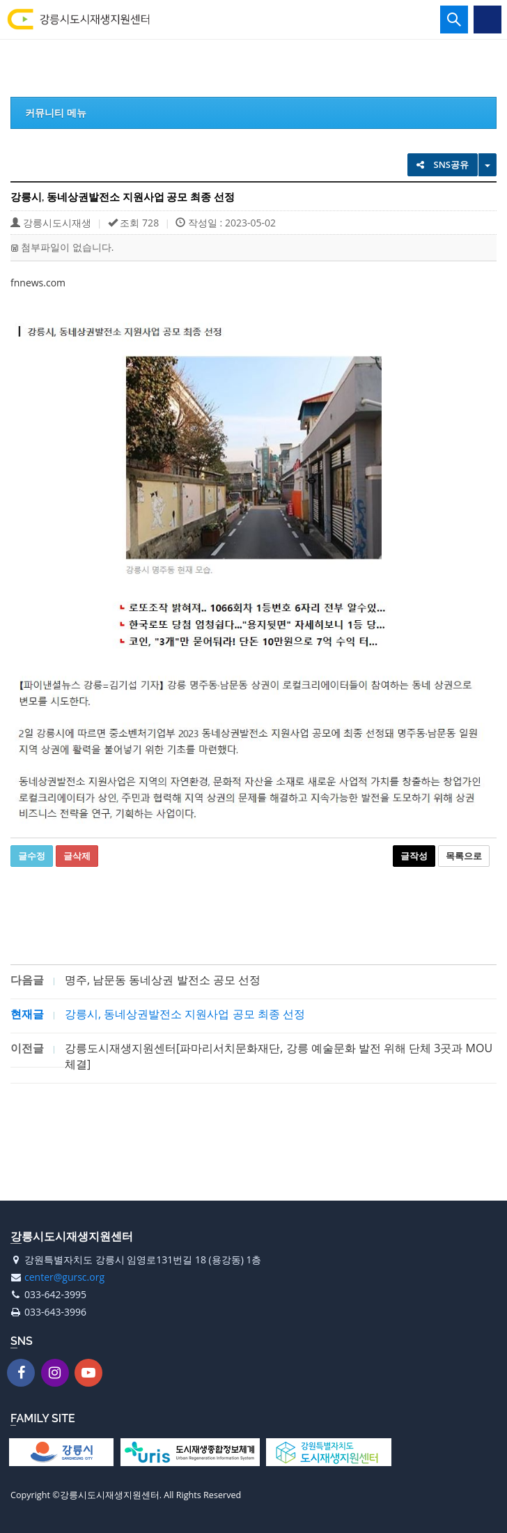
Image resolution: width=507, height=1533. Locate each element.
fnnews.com (37, 282)
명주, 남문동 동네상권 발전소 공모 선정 (162, 979)
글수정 (31, 855)
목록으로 (464, 855)
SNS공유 (442, 164)
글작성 (414, 855)
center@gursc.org (64, 1277)
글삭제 (77, 855)
